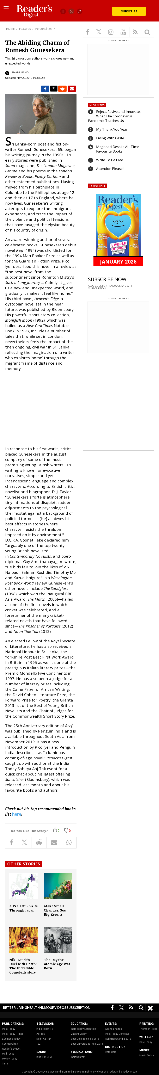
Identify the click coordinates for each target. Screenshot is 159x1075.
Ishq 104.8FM (44, 1057)
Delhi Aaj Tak (43, 1038)
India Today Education (83, 1028)
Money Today (9, 1058)
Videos (60, 1008)
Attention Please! (109, 168)
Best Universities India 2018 (87, 1043)
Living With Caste (110, 138)
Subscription (78, 1008)
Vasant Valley (79, 1033)
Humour (47, 1008)
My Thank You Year (112, 129)
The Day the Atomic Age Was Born (57, 964)
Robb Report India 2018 (118, 1038)
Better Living (15, 1008)
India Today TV (44, 1028)
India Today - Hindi (12, 1033)
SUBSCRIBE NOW (107, 279)
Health (33, 1008)
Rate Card (110, 1052)
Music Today (146, 1055)
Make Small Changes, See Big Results (55, 910)
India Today (8, 1028)
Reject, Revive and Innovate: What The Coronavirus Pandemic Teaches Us (114, 116)
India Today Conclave (117, 1033)
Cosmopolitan (10, 1043)
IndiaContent (78, 1057)
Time (5, 1063)
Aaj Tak (40, 1033)
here (16, 814)
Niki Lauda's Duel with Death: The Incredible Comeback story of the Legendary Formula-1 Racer (23, 970)
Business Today (11, 1038)
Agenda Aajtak (113, 1028)
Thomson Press (148, 1028)
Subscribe (129, 11)
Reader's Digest (11, 1048)
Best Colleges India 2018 (85, 1038)
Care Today (145, 1042)
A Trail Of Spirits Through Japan (23, 908)
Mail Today (8, 1053)
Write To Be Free (109, 159)
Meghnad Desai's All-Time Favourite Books (117, 149)
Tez (38, 1043)
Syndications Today (104, 1071)
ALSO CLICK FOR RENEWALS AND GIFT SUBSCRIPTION (110, 287)
